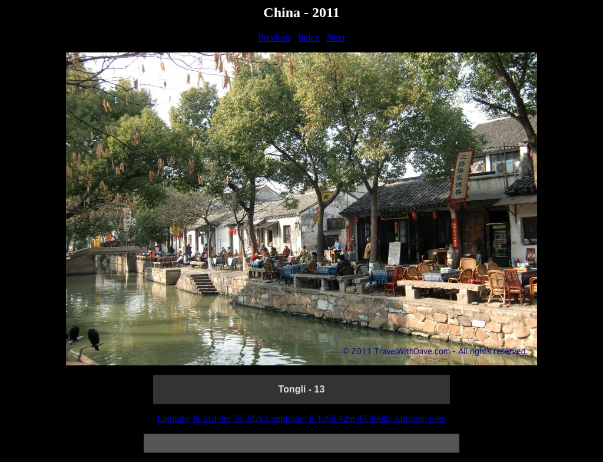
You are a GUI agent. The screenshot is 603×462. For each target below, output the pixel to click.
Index (308, 37)
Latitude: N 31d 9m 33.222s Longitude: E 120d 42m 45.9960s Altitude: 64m (301, 419)
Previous (274, 37)
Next (336, 37)
